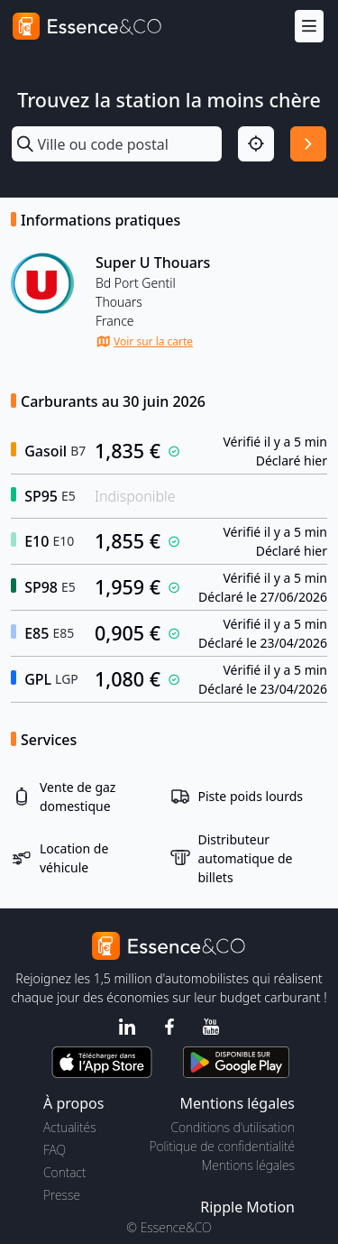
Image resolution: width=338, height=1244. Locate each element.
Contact (64, 1172)
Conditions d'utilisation (232, 1127)
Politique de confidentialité (222, 1146)
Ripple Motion (247, 1207)
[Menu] (309, 26)
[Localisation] (256, 144)
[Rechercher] (308, 144)
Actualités (69, 1127)
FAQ (54, 1149)
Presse (61, 1194)
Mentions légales (248, 1165)
